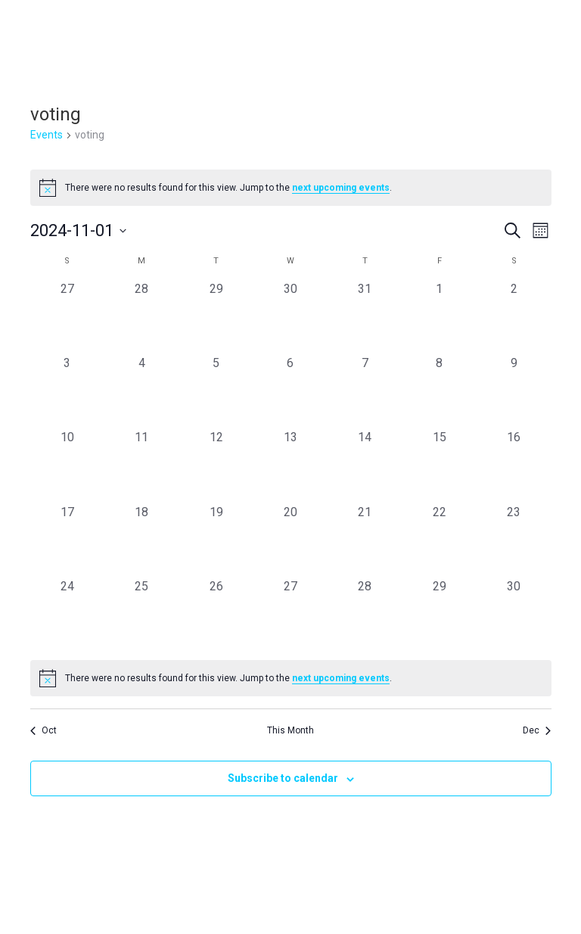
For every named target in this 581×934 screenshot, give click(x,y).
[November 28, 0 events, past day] (365, 615)
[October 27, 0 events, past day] (67, 317)
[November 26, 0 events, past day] (216, 615)
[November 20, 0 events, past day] (290, 540)
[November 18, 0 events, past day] (141, 540)
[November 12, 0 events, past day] (216, 465)
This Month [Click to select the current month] (290, 730)
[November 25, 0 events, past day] (141, 615)
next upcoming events (341, 187)
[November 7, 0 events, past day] (365, 391)
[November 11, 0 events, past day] (141, 465)
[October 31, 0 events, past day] (365, 317)
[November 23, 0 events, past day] (514, 540)
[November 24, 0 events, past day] (67, 615)
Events (46, 135)
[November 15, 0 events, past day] (439, 465)
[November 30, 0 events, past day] (514, 615)
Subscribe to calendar (283, 778)
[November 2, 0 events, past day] (514, 317)
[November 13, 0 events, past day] (290, 465)
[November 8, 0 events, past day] (439, 391)
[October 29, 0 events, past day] (216, 317)
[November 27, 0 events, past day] (290, 615)
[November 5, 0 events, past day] (216, 391)
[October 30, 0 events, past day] (290, 317)
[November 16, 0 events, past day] (514, 465)
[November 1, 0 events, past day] (439, 317)
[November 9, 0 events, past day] (514, 391)
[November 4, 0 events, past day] (141, 391)
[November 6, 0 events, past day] (290, 391)
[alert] (290, 188)
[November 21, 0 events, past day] (365, 540)
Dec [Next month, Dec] (537, 730)
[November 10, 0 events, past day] (67, 465)
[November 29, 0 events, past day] (439, 615)
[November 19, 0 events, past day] (216, 540)
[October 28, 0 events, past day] (141, 317)
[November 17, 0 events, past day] (67, 540)
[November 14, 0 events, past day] (365, 465)
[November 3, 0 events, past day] (67, 391)
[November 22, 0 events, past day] (439, 540)
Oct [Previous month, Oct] (43, 730)
